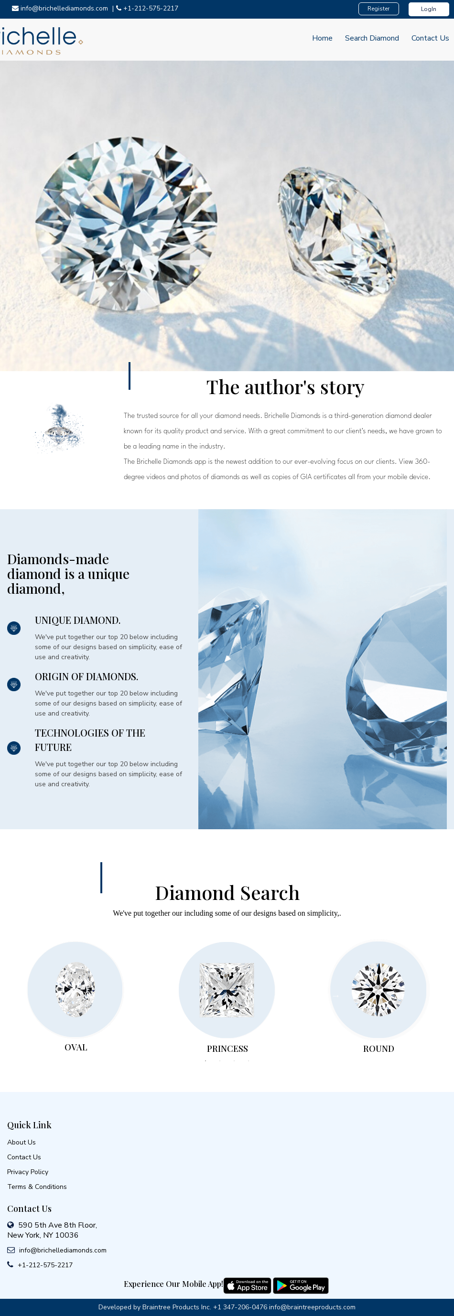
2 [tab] (220, 1061)
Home (322, 38)
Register (378, 8)
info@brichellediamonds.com (61, 8)
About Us (21, 1142)
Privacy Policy (27, 1172)
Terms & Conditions (37, 1186)
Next (336, 995)
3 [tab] (234, 1061)
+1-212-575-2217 (147, 8)
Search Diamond (372, 38)
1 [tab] (205, 1061)
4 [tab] (248, 1061)
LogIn (428, 9)
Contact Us (430, 38)
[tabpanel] (75, 994)
